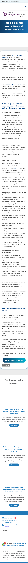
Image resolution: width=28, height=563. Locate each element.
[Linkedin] (8, 365)
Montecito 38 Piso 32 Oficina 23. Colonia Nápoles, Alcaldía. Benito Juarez (16, 545)
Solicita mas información (14, 360)
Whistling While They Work (15, 84)
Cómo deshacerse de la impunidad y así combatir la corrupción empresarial (14, 489)
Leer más (14, 425)
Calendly (7, 527)
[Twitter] (6, 365)
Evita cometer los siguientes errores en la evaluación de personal (14, 449)
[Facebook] (3, 365)
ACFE (15, 168)
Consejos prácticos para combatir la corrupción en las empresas (14, 411)
